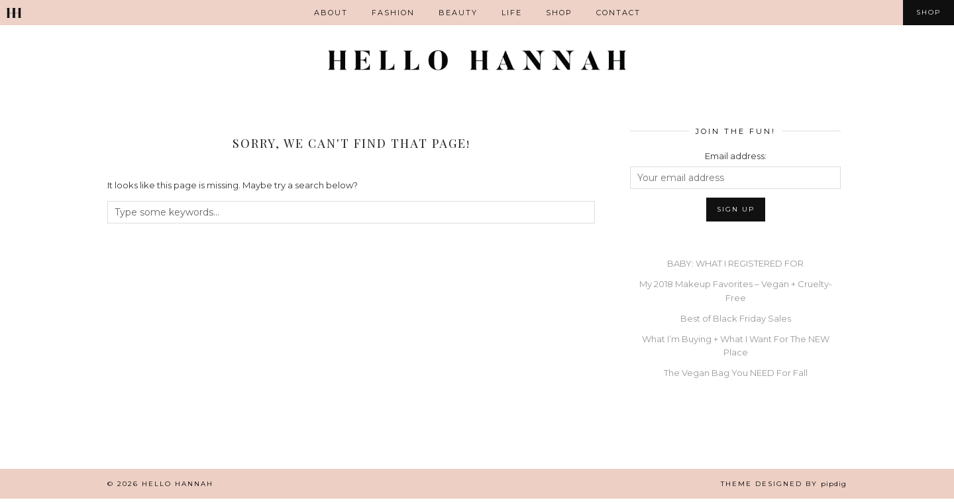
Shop (559, 12)
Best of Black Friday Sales (735, 321)
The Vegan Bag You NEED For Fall (736, 376)
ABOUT (331, 12)
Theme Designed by (784, 487)
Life (512, 12)
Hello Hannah (177, 487)
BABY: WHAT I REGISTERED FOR (735, 266)
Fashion (393, 12)
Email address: (736, 159)
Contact (618, 12)
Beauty (458, 12)
